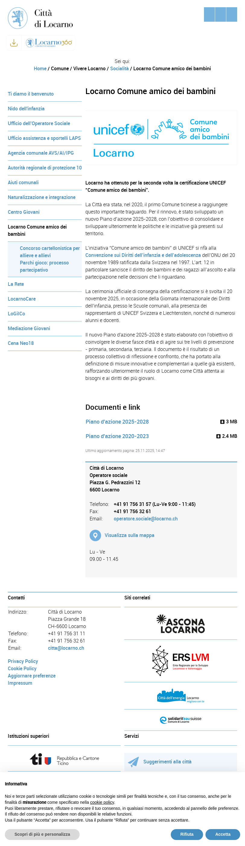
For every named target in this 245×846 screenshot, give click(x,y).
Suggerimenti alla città (160, 762)
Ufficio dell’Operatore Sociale (39, 123)
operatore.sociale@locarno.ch (146, 519)
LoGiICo (16, 314)
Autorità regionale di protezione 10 (45, 168)
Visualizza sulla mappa (129, 535)
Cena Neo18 (21, 343)
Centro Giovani (24, 212)
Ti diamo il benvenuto (31, 94)
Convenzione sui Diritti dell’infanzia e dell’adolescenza (143, 255)
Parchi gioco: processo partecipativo (44, 266)
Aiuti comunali (23, 182)
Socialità (119, 68)
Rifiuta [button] (187, 834)
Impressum (20, 683)
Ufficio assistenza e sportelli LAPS (44, 138)
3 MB (228, 422)
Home (40, 68)
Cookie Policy (22, 668)
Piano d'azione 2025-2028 (117, 421)
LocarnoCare (22, 299)
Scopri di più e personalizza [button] (42, 834)
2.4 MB (226, 436)
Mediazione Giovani (29, 328)
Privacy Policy (23, 661)
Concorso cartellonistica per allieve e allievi (50, 251)
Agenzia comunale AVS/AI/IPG (41, 153)
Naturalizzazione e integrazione (41, 197)
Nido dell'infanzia (26, 109)
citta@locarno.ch (66, 648)
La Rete (16, 284)
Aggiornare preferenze (32, 676)
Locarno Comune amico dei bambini (37, 230)
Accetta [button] (223, 834)
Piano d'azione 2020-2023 (117, 436)
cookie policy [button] (102, 802)
